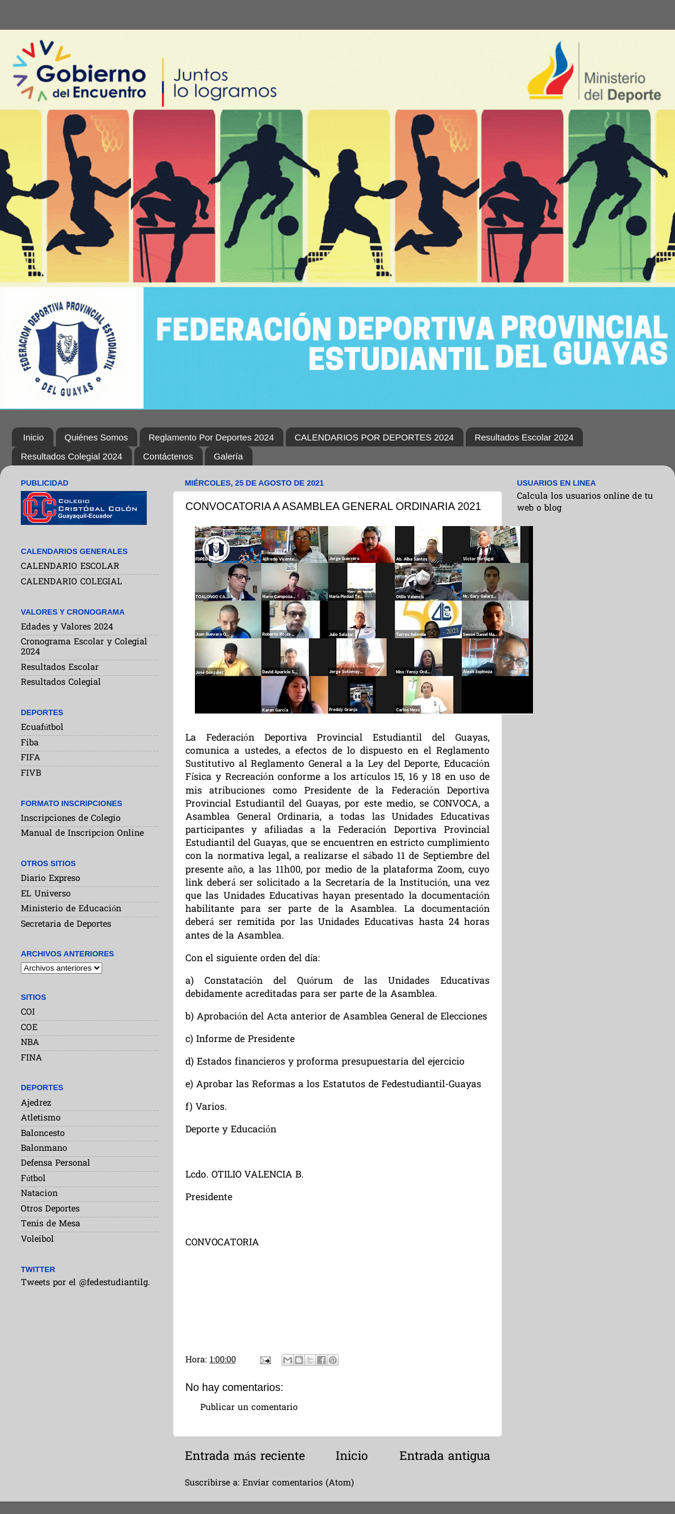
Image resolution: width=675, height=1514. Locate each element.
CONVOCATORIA (222, 1243)
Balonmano (44, 1148)
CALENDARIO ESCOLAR (70, 567)
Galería (228, 456)
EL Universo (46, 894)
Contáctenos (168, 456)
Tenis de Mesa (50, 1224)
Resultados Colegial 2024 (71, 456)
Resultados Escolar (60, 668)
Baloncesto (43, 1134)
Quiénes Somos (96, 437)
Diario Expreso (50, 879)
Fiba (30, 743)
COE (29, 1028)
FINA (31, 1058)
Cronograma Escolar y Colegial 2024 (84, 647)
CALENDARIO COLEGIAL (71, 582)
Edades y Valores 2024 (67, 627)
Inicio (33, 437)
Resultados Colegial (61, 682)
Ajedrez (36, 1103)
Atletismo (41, 1118)
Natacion (39, 1194)
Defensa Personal (55, 1163)
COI (28, 1012)
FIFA (30, 758)
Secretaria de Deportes (66, 924)
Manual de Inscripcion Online (82, 833)
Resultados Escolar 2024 (524, 437)
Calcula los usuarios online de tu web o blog (585, 502)
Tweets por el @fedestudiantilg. (85, 1283)
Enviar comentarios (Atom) (298, 1483)
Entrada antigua (444, 1457)
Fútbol (33, 1179)
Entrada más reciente (245, 1457)
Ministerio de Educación (71, 909)
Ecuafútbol (42, 728)
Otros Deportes (50, 1209)
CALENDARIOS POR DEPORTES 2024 (374, 437)
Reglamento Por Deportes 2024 (211, 437)
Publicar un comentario (249, 1408)
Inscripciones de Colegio (71, 819)
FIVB (31, 773)
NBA (30, 1043)
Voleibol (37, 1239)
